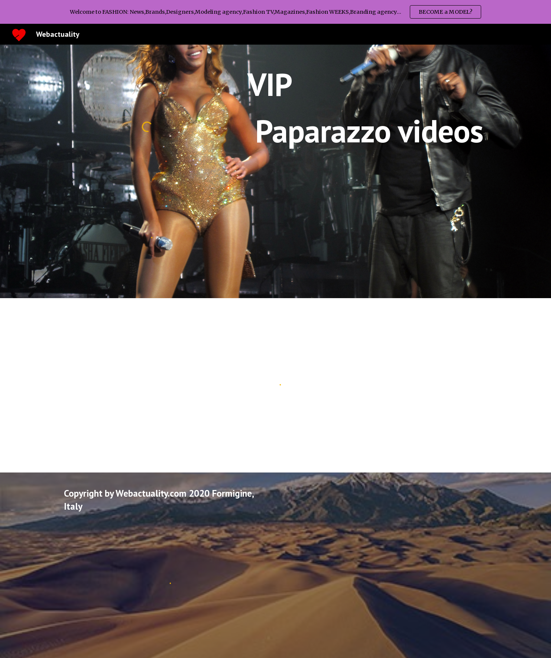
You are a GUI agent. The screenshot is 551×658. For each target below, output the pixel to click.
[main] (367, 107)
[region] (275, 12)
